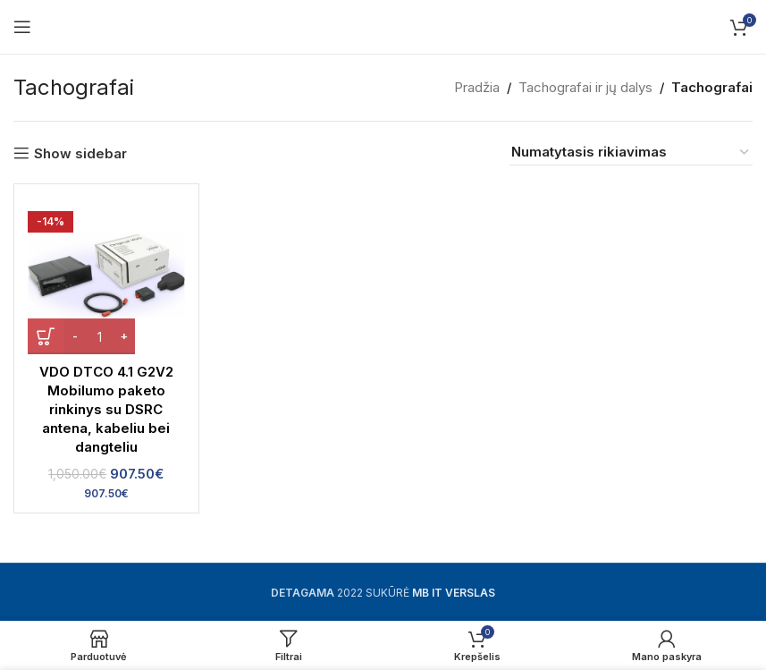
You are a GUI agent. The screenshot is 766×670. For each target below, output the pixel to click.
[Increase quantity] (124, 336)
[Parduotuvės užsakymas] (631, 152)
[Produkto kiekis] (99, 336)
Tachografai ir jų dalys (585, 87)
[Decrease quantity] (74, 336)
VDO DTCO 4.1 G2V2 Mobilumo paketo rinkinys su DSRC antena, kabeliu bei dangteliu (106, 409)
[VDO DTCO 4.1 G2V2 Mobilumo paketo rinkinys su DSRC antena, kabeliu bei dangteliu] (106, 276)
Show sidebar (80, 153)
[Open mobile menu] (22, 27)
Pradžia (477, 87)
